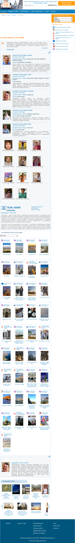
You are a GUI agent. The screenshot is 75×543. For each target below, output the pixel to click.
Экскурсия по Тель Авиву (61, 49)
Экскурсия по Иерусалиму (46, 490)
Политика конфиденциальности (37, 541)
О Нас (47, 11)
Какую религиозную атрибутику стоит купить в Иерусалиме (6, 491)
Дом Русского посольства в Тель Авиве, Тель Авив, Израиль (22, 513)
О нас (54, 523)
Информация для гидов (39, 530)
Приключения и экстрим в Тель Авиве (63, 38)
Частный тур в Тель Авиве (62, 43)
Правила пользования (39, 533)
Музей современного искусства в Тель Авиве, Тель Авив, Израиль (8, 513)
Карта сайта (56, 525)
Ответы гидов (10, 49)
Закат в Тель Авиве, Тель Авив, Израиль (36, 512)
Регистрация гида (38, 523)
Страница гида (37, 525)
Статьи (53, 11)
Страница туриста (66, 2)
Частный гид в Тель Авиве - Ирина (21, 124)
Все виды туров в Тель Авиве (62, 27)
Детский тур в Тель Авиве (61, 30)
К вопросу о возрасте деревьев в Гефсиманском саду (35, 491)
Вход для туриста (66, 4)
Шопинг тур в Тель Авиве (61, 46)
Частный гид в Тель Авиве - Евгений (22, 110)
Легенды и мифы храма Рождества (16, 491)
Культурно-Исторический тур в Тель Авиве (64, 33)
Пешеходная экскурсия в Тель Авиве (64, 35)
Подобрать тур (52, 5)
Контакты (55, 528)
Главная (4, 11)
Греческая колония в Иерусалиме (26, 491)
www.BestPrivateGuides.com (47, 538)
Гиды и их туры (22, 523)
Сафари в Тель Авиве (60, 41)
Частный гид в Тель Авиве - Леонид (22, 55)
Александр (14, 462)
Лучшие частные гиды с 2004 (11, 4)
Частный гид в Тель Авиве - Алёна (21, 74)
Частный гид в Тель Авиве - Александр (23, 91)
